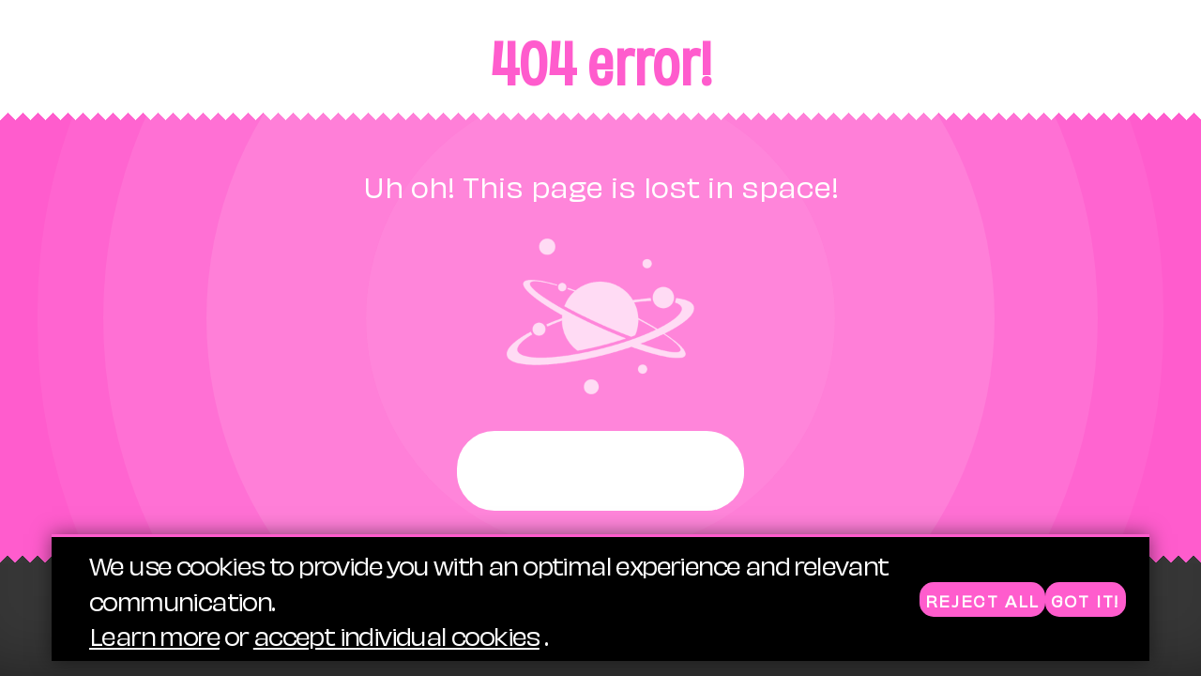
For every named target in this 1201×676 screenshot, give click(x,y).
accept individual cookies (396, 635)
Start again (600, 471)
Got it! (1085, 600)
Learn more (154, 635)
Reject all (982, 600)
